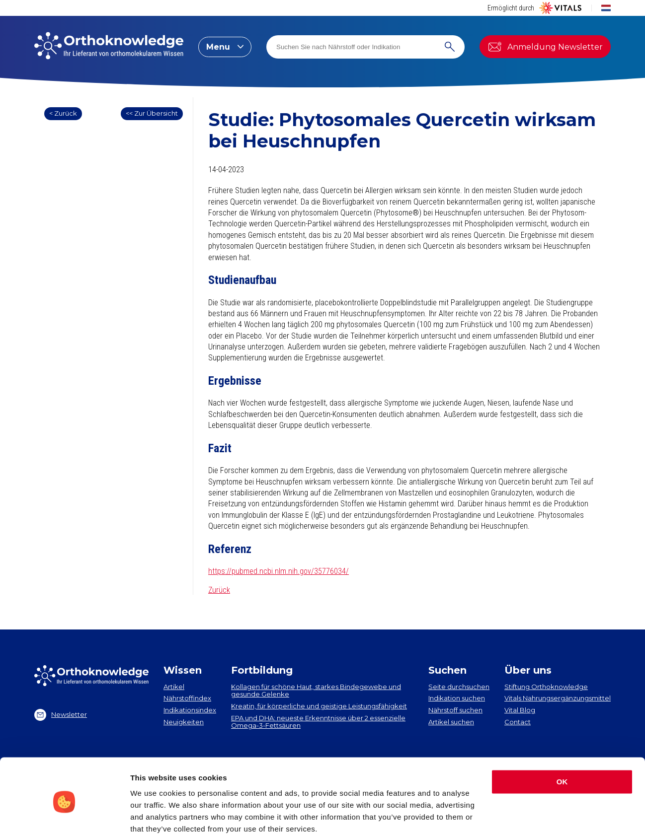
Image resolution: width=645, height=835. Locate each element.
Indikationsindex (189, 710)
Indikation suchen (456, 698)
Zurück (219, 590)
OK (562, 741)
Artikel (173, 687)
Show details (153, 815)
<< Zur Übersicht (152, 113)
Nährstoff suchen (455, 710)
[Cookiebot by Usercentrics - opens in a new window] (64, 815)
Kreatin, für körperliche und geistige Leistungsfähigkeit (319, 706)
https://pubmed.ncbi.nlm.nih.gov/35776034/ (278, 571)
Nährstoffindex (187, 698)
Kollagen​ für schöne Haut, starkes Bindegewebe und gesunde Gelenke (316, 690)
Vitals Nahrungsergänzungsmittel (557, 698)
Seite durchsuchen (458, 687)
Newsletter (60, 715)
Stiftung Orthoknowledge (546, 687)
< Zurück (63, 113)
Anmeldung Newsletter (545, 47)
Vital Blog (519, 710)
